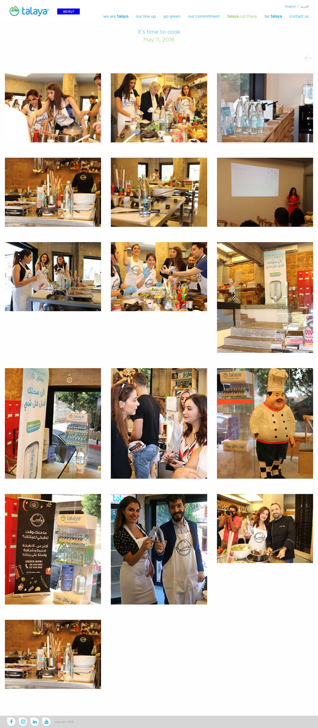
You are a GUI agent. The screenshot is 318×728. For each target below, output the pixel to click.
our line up (146, 16)
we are (115, 16)
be (273, 16)
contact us (299, 16)
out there (242, 16)
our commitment (204, 16)
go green (172, 16)
